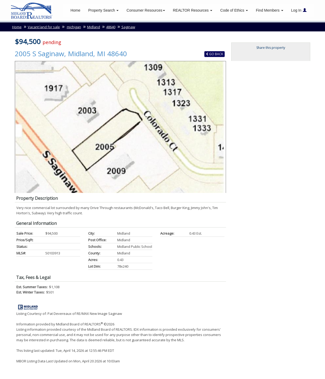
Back (214, 55)
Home (75, 10)
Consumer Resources (145, 10)
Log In (299, 10)
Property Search (103, 10)
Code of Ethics (234, 10)
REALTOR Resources (193, 10)
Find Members (269, 10)
